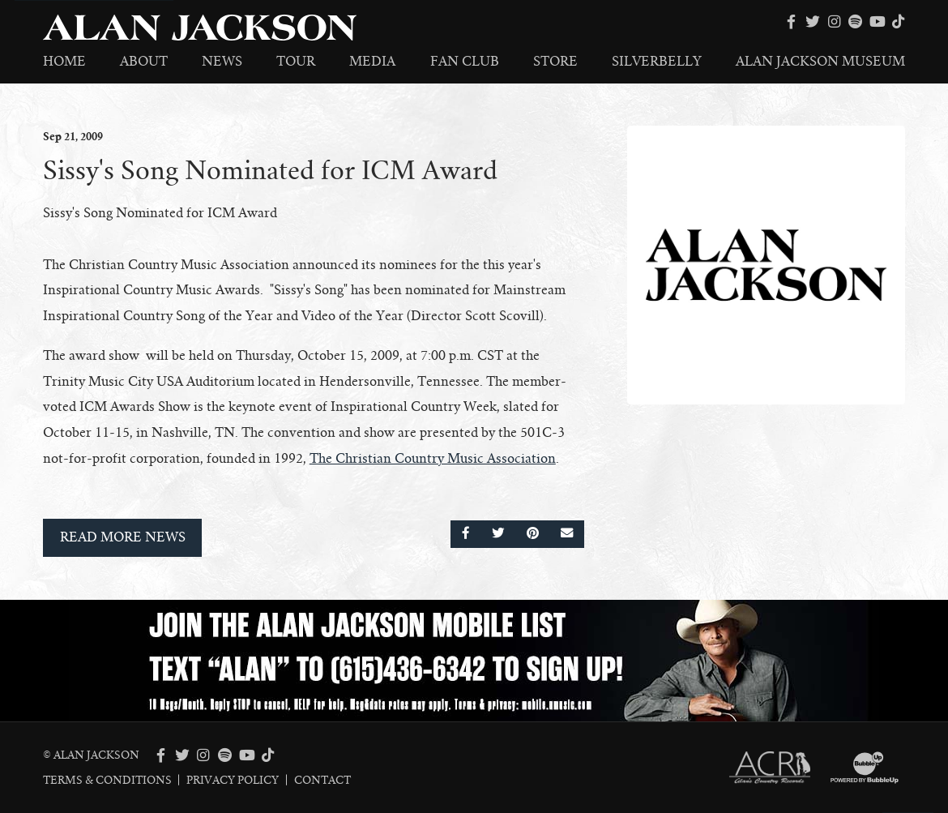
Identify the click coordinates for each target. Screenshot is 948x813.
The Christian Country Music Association (433, 458)
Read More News (123, 537)
